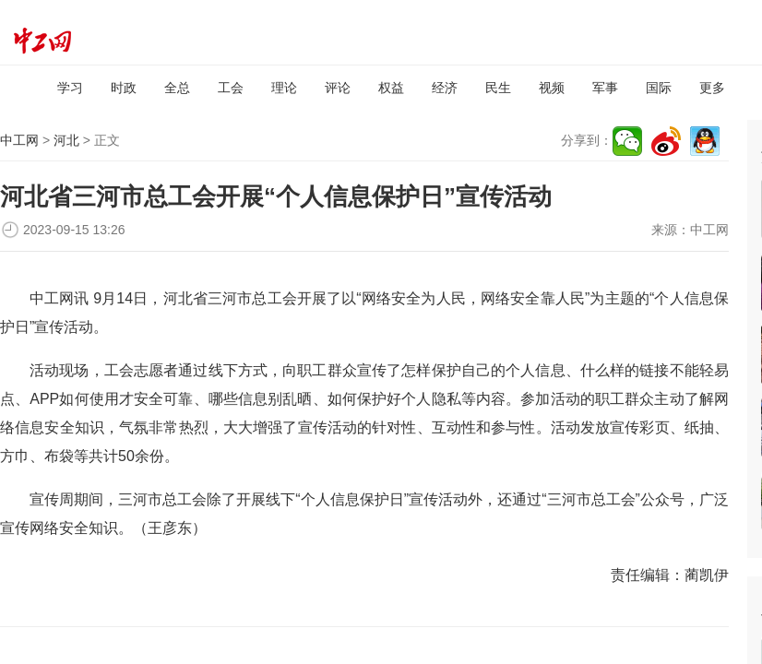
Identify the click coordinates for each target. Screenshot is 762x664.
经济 (445, 87)
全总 (177, 87)
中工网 (19, 140)
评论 (338, 87)
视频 (552, 87)
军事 (605, 87)
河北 (66, 140)
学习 (70, 87)
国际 (659, 87)
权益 (391, 87)
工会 (231, 87)
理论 (284, 87)
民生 (498, 87)
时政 (124, 87)
